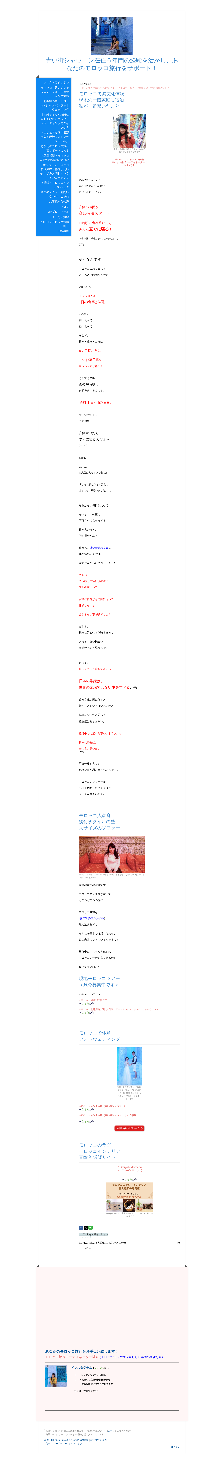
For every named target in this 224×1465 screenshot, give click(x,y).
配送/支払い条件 (98, 1451)
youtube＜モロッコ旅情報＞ (55, 235)
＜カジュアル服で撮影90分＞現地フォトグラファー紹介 (55, 148)
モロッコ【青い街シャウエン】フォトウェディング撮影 (55, 103)
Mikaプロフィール (58, 223)
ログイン (175, 1458)
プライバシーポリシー (55, 1454)
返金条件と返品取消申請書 (75, 1451)
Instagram (64, 242)
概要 (46, 1451)
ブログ (64, 218)
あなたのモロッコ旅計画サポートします (55, 159)
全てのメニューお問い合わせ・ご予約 (55, 205)
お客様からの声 (59, 213)
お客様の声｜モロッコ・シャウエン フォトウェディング (54, 116)
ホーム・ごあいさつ (56, 93)
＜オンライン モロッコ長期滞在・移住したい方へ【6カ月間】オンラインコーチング (54, 182)
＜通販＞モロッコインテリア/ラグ (55, 196)
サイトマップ (75, 1454)
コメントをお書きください (93, 1245)
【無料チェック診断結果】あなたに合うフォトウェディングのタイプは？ (55, 132)
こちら (111, 1441)
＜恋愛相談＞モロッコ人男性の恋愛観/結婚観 (54, 169)
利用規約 (55, 1451)
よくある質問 (60, 228)
